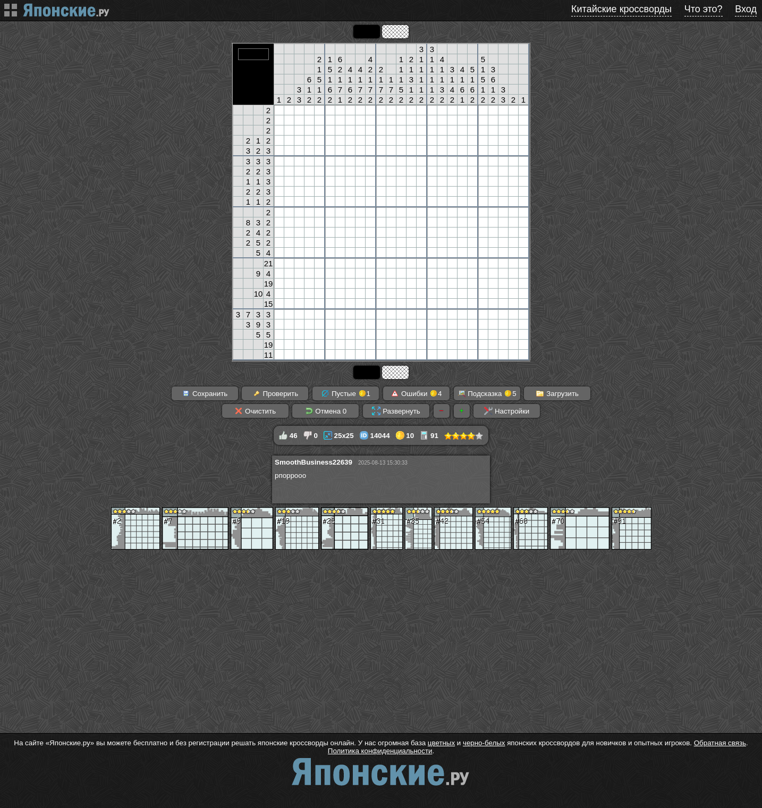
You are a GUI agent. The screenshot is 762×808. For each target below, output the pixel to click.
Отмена (326, 411)
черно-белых (484, 743)
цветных (441, 743)
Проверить (275, 393)
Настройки (506, 411)
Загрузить (557, 393)
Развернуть (396, 411)
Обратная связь (720, 743)
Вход (746, 9)
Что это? (703, 9)
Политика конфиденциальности (380, 751)
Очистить (255, 411)
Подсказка (487, 393)
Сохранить (204, 393)
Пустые (345, 393)
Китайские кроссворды (621, 9)
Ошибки (416, 393)
